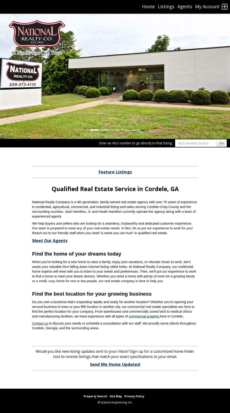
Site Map (116, 396)
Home (148, 6)
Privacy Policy (134, 396)
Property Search (95, 396)
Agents (184, 6)
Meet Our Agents (49, 240)
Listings (166, 6)
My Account (207, 6)
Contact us (40, 323)
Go (222, 143)
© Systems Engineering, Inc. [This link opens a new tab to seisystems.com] (115, 402)
